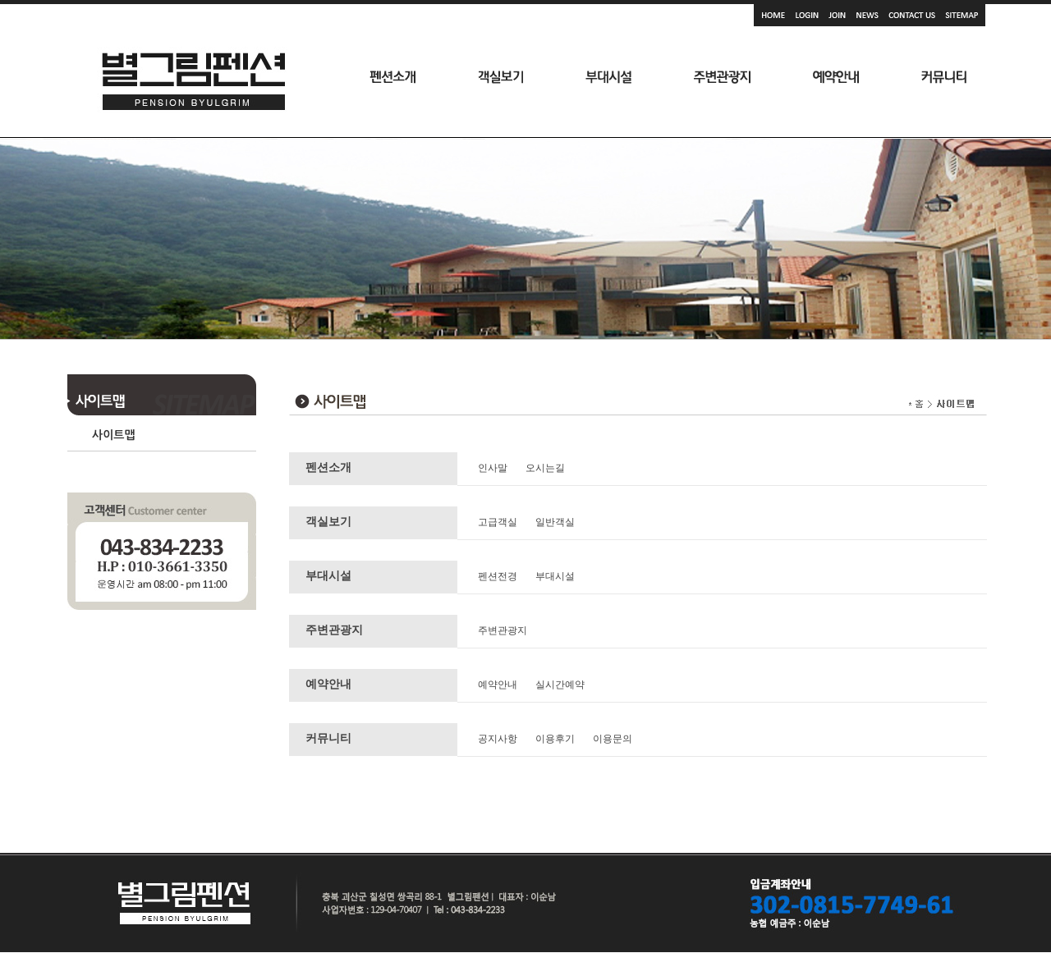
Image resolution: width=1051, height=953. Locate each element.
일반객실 (555, 522)
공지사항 (497, 739)
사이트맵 (113, 435)
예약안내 (497, 684)
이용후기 (555, 739)
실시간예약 (560, 684)
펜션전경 (497, 576)
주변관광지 (502, 630)
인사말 (492, 468)
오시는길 (545, 468)
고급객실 (497, 522)
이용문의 (612, 739)
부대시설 (555, 576)
